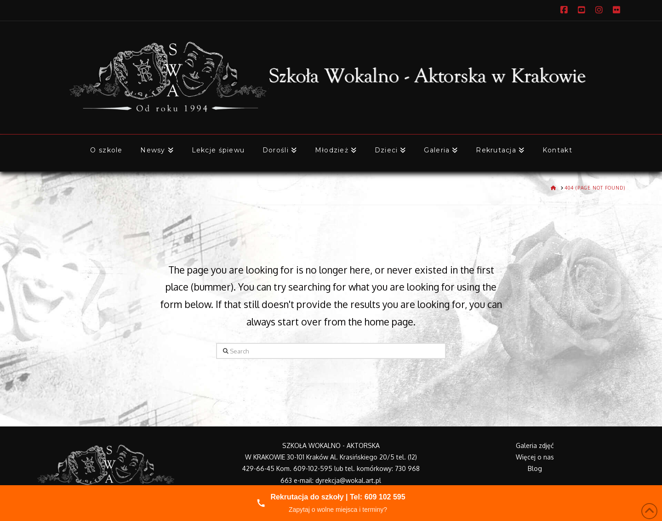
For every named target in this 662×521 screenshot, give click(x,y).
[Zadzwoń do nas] (331, 503)
